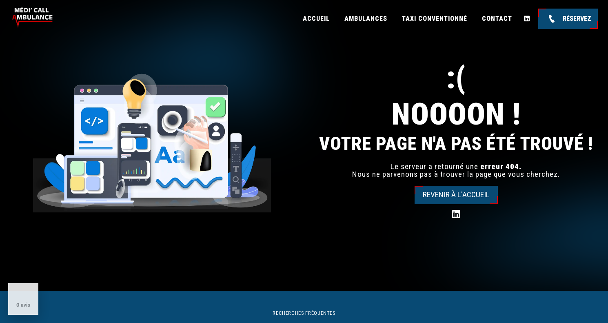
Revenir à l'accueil (456, 194)
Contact (497, 18)
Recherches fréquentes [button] (304, 313)
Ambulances (365, 18)
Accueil (316, 18)
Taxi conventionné (434, 18)
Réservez (568, 19)
